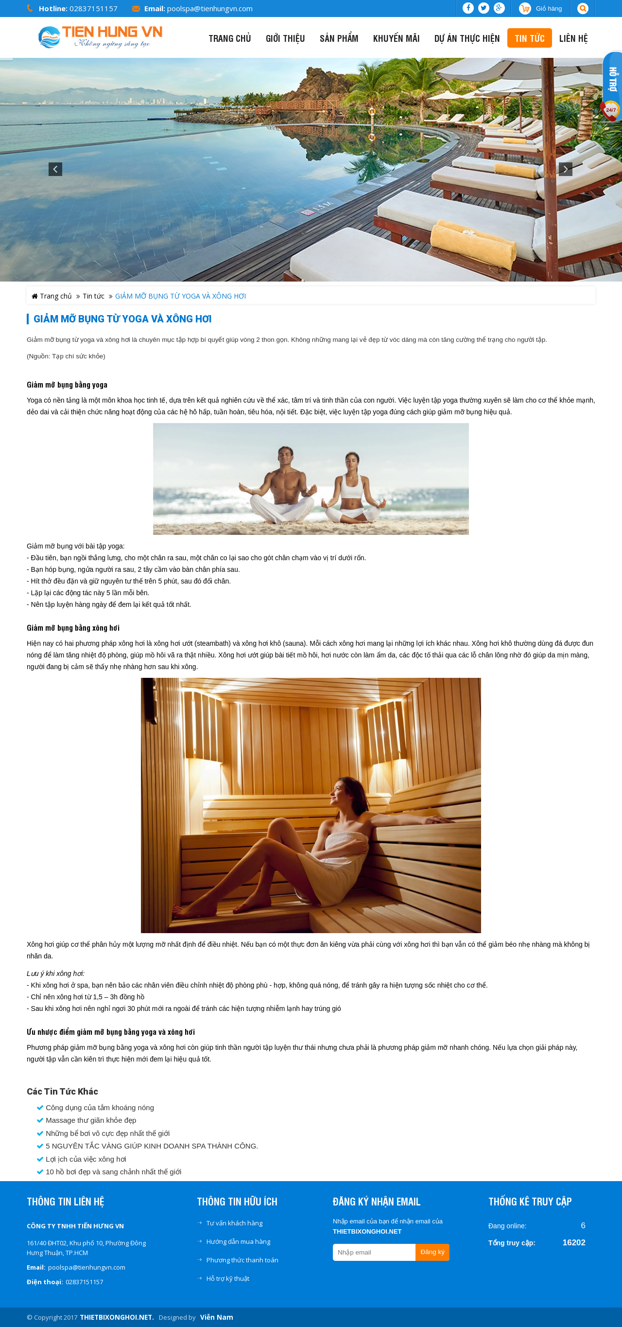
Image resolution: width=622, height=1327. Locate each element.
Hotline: (53, 8)
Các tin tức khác (62, 1092)
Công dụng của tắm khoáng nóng (95, 1108)
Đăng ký (432, 1252)
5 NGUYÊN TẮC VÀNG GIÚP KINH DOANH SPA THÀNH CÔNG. (147, 1146)
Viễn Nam (216, 1317)
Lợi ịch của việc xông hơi (81, 1159)
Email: (154, 8)
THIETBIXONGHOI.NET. (117, 1317)
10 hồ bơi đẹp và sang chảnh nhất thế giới (108, 1172)
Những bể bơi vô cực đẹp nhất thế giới (103, 1133)
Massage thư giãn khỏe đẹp (86, 1120)
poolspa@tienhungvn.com (210, 8)
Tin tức (93, 296)
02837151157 (93, 8)
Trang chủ (52, 296)
